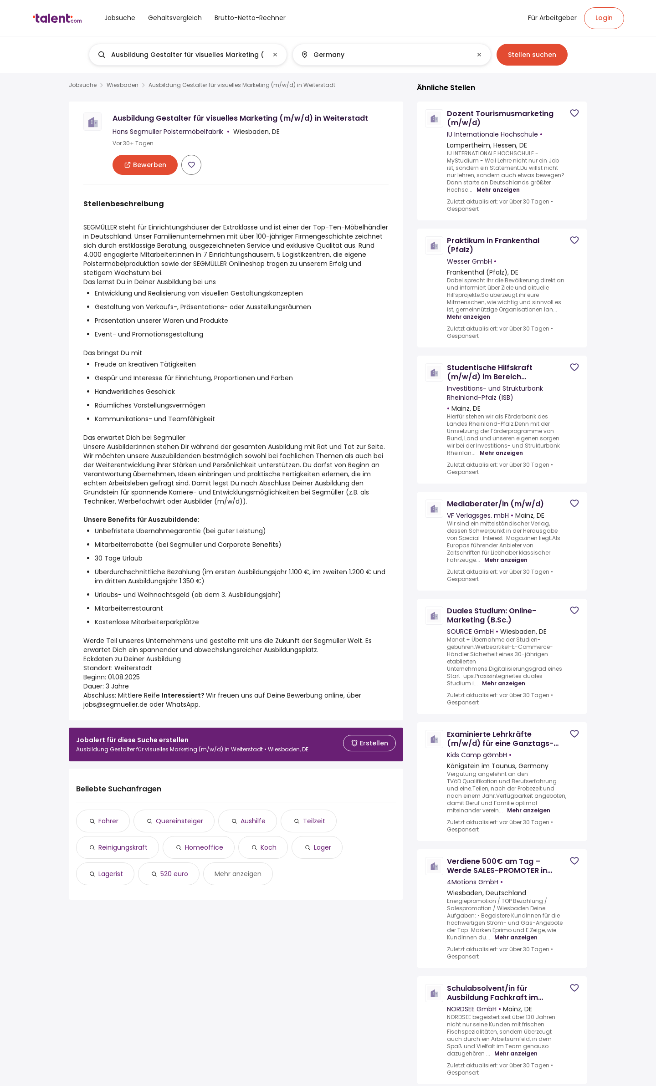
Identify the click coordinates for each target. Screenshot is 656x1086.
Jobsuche (83, 85)
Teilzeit (314, 821)
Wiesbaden (122, 85)
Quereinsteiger (179, 821)
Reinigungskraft (123, 847)
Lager (322, 847)
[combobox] (187, 55)
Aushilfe (253, 821)
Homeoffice (204, 847)
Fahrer (108, 821)
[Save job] (191, 165)
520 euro (174, 873)
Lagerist (110, 873)
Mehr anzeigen (238, 873)
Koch (269, 847)
